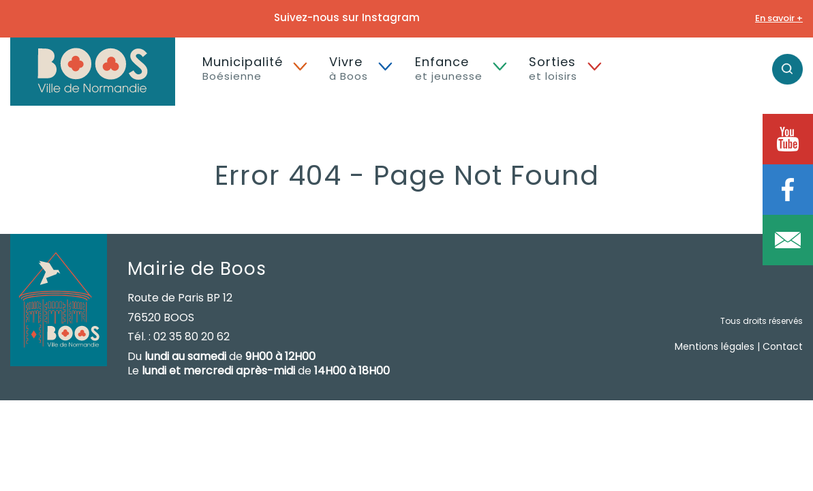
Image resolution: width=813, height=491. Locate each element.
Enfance (448, 68)
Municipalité (242, 68)
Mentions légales (714, 346)
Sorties (553, 68)
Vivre (348, 68)
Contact (783, 346)
